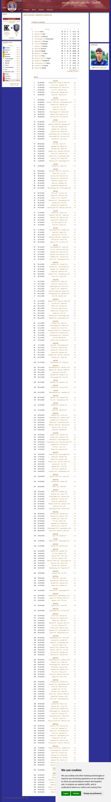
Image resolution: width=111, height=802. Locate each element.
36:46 (74, 56)
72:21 (74, 34)
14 (3, 76)
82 (78, 31)
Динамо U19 (40, 34)
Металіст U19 (41, 53)
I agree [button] (65, 793)
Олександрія (9, 58)
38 (78, 48)
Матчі (34, 9)
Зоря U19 (40, 48)
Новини (41, 9)
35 (19, 67)
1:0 (75, 129)
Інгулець (7, 76)
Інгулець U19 (41, 65)
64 (19, 52)
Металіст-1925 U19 (43, 58)
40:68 (74, 53)
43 (78, 43)
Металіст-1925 (9, 71)
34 (78, 56)
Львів (6, 80)
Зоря (6, 52)
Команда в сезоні (73, 71)
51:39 (74, 41)
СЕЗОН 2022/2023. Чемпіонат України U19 (37, 15)
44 (19, 58)
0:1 (75, 410)
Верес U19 (40, 56)
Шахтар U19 (41, 36)
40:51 (74, 58)
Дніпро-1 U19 (41, 46)
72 (19, 47)
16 (3, 80)
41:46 (74, 46)
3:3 (75, 271)
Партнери (50, 9)
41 (19, 61)
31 (19, 74)
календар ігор (15, 83)
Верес (7, 74)
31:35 (74, 51)
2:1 (75, 620)
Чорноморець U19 (42, 63)
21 (65, 36)
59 (78, 39)
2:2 (75, 215)
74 (78, 34)
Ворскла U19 (41, 41)
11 (3, 69)
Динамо (7, 54)
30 (17, 47)
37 (78, 51)
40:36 (74, 43)
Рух (6, 69)
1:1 (75, 148)
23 (65, 34)
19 (70, 65)
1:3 (75, 357)
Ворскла (7, 56)
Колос (7, 65)
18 (65, 39)
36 (19, 63)
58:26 (74, 39)
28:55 (74, 63)
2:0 (75, 735)
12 (3, 71)
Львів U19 (40, 51)
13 (3, 74)
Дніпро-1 (7, 50)
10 (3, 67)
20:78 (74, 68)
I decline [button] (76, 793)
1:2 (75, 109)
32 (19, 69)
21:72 (74, 65)
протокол (11, 38)
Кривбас (7, 61)
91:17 (74, 31)
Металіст (7, 78)
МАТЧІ (5, 14)
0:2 (75, 166)
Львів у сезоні (15, 85)
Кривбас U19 (42, 60)
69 (78, 36)
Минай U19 (40, 68)
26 (65, 31)
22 (19, 78)
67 (19, 50)
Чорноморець (9, 67)
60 (19, 54)
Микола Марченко (99, 67)
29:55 (74, 60)
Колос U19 (41, 43)
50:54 (74, 48)
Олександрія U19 (44, 39)
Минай (7, 63)
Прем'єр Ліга (7, 42)
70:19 (74, 36)
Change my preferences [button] (92, 793)
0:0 (75, 565)
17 (70, 58)
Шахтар (7, 47)
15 (3, 78)
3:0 (75, 456)
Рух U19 (39, 31)
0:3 (75, 313)
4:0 (75, 247)
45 (19, 56)
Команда (26, 9)
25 (78, 63)
